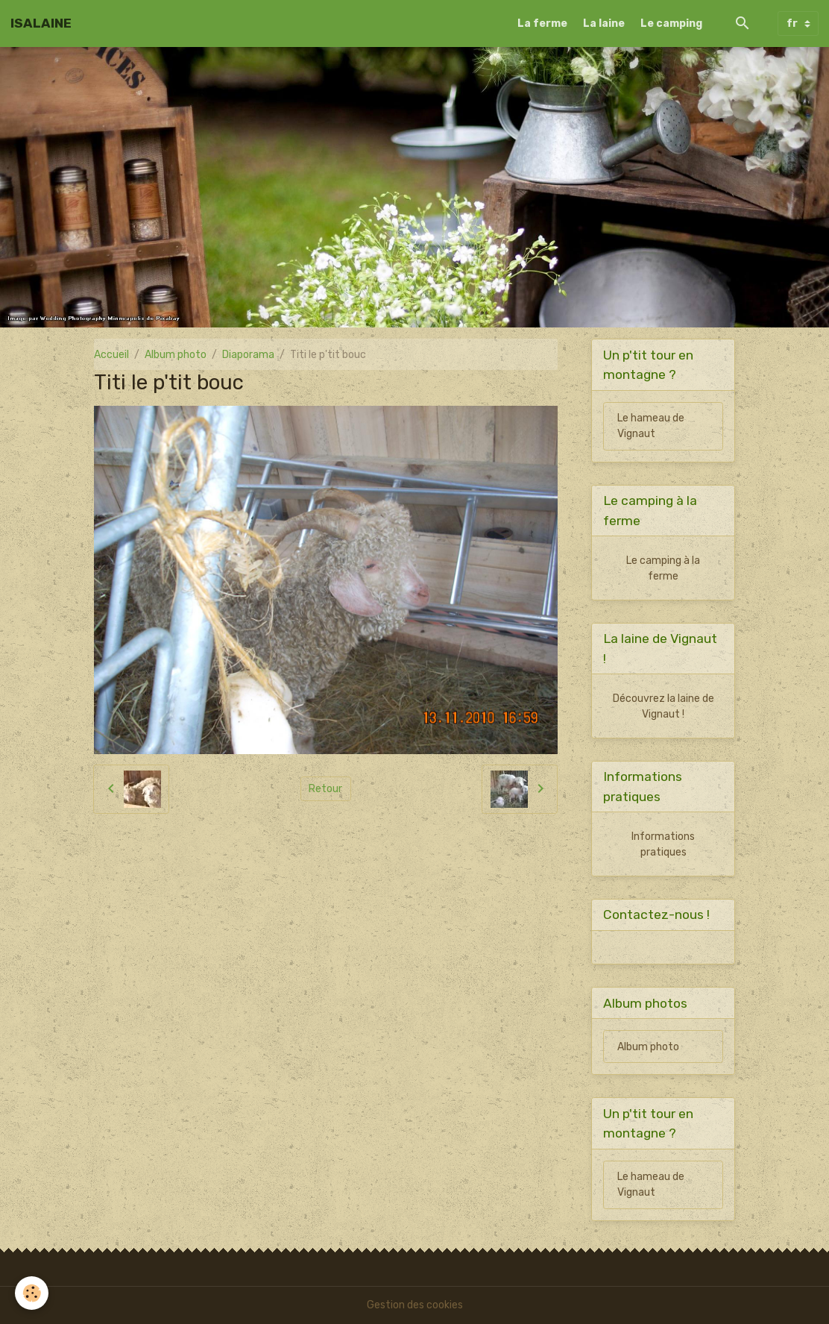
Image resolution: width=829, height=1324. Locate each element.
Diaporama (248, 354)
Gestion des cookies (415, 1305)
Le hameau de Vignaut (650, 426)
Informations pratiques (663, 844)
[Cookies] (31, 1293)
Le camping (671, 23)
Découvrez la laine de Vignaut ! (663, 706)
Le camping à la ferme (663, 568)
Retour (325, 788)
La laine (604, 23)
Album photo (176, 354)
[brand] (41, 23)
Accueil (111, 354)
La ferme (542, 23)
